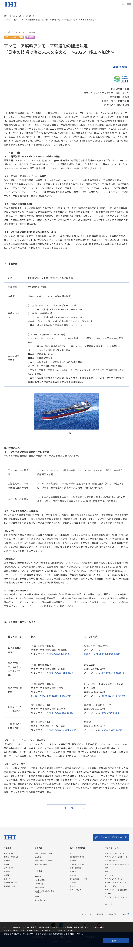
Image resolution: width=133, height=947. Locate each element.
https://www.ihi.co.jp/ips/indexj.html (51, 695)
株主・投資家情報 (77, 848)
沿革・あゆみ (9, 868)
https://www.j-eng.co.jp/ (60, 672)
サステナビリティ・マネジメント (117, 864)
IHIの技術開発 (40, 880)
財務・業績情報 (75, 868)
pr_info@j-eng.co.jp (113, 672)
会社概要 (7, 860)
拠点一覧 (7, 879)
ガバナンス (109, 875)
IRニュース (74, 853)
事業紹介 (7, 864)
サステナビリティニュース (114, 853)
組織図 (6, 875)
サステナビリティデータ (114, 879)
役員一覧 (7, 871)
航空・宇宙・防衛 (41, 864)
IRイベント (74, 875)
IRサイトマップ (75, 890)
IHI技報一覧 (39, 883)
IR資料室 (73, 871)
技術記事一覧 (39, 887)
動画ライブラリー (10, 882)
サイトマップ (86, 914)
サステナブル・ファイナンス (115, 882)
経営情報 (73, 860)
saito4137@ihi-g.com (113, 695)
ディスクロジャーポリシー (79, 879)
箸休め (37, 896)
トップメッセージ (10, 853)
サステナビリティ (112, 848)
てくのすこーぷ (40, 900)
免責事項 (73, 882)
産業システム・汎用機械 (43, 860)
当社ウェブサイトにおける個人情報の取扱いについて (45, 934)
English (124, 914)
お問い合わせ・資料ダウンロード (113, 837)
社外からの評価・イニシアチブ (116, 886)
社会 (106, 871)
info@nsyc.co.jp (111, 712)
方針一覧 (108, 893)
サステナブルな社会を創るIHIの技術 (44, 891)
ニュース (108, 904)
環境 (106, 868)
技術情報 (38, 871)
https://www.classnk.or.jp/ (61, 729)
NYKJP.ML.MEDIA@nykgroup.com (102, 653)
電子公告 (73, 886)
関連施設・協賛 (9, 886)
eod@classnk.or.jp (112, 729)
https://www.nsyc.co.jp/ (60, 712)
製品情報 (38, 848)
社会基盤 (38, 857)
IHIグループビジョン (11, 857)
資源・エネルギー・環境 (43, 853)
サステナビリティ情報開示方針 (116, 890)
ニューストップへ (66, 808)
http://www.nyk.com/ (59, 653)
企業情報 (7, 848)
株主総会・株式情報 (77, 864)
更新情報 (38, 876)
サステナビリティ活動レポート (116, 857)
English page (120, 66)
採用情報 (99, 914)
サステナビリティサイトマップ (116, 897)
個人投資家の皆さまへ (78, 857)
